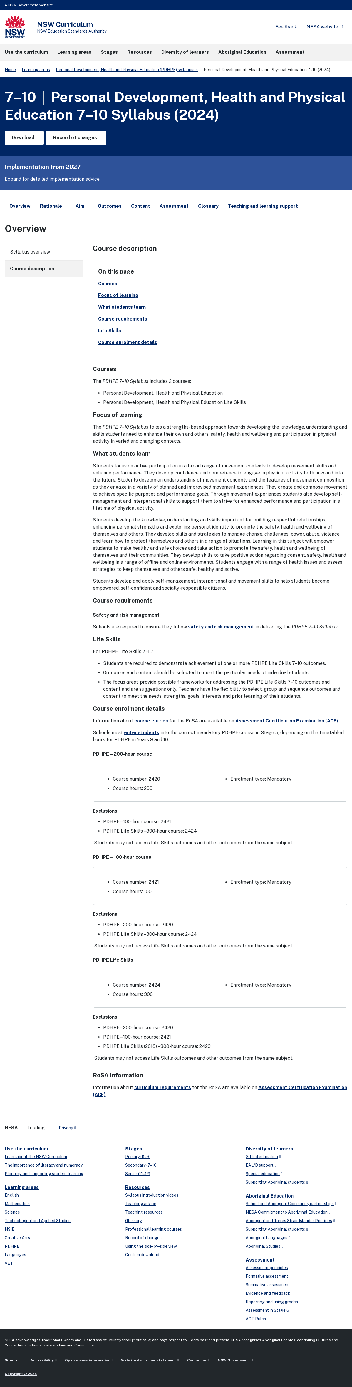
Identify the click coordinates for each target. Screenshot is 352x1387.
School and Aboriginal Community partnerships (290, 1203)
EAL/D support (260, 1165)
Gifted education (262, 1156)
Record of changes (143, 1237)
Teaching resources (144, 1212)
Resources (137, 1187)
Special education (263, 1173)
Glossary (133, 1220)
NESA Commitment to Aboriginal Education (287, 1212)
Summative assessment (268, 1284)
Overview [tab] (20, 208)
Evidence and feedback (268, 1293)
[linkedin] (92, 1125)
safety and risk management (221, 627)
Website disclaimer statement (148, 1360)
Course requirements (122, 319)
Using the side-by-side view (151, 1246)
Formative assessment (267, 1276)
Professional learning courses (153, 1229)
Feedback (286, 27)
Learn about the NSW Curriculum (36, 1156)
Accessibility (42, 1360)
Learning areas (36, 69)
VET (9, 1263)
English (12, 1195)
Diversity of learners (269, 1149)
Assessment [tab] (174, 206)
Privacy (66, 1128)
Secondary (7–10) (141, 1165)
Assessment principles (267, 1267)
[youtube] (98, 1125)
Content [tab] (140, 206)
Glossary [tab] (208, 206)
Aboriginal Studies (263, 1246)
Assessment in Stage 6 (267, 1310)
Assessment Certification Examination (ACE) (286, 721)
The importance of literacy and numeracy (44, 1165)
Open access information (87, 1360)
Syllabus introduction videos (151, 1195)
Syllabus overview (30, 252)
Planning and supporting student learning (44, 1173)
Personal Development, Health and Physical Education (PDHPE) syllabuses (127, 69)
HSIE (9, 1229)
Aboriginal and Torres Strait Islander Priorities (289, 1220)
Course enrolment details (127, 342)
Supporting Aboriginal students (275, 1182)
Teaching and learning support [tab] (263, 206)
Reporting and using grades (272, 1301)
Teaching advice (140, 1203)
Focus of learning (118, 295)
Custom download (142, 1254)
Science (12, 1212)
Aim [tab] (80, 206)
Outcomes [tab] (110, 206)
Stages (133, 1149)
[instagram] (104, 1125)
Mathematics (17, 1203)
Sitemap (12, 1360)
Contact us (197, 1360)
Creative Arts (17, 1237)
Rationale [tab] (51, 206)
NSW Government (234, 1360)
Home (10, 69)
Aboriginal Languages (266, 1237)
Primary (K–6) (137, 1156)
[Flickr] (110, 1125)
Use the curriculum (26, 1149)
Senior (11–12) (137, 1173)
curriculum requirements (162, 1087)
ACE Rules (256, 1318)
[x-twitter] (87, 1125)
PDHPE (12, 1246)
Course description (32, 268)
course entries (151, 721)
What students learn (122, 307)
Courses (107, 283)
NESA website (322, 27)
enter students (141, 732)
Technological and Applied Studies (38, 1220)
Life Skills (109, 330)
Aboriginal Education (270, 1196)
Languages (15, 1254)
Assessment (260, 1260)
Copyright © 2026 (21, 1374)
